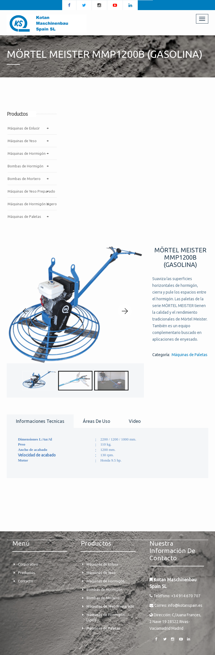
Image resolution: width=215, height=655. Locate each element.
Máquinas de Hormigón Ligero (32, 204)
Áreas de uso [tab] (96, 421)
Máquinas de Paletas (24, 216)
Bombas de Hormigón (25, 166)
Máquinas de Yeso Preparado (31, 191)
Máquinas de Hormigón (27, 153)
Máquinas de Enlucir (24, 128)
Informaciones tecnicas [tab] (40, 421)
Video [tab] (135, 421)
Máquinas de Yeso (22, 141)
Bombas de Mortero (24, 179)
